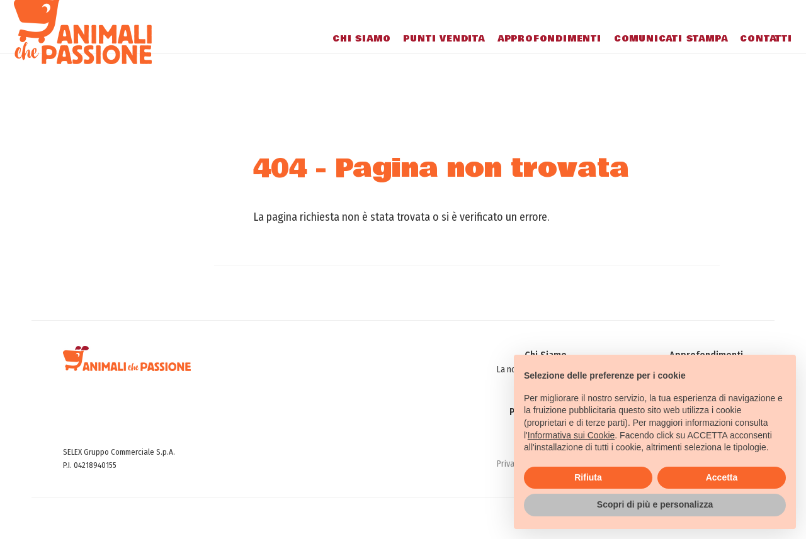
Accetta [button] (722, 477)
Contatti (749, 63)
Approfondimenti (532, 63)
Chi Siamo (344, 63)
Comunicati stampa (653, 63)
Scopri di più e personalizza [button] (655, 504)
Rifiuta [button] (588, 477)
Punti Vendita (426, 63)
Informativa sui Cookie (571, 435)
